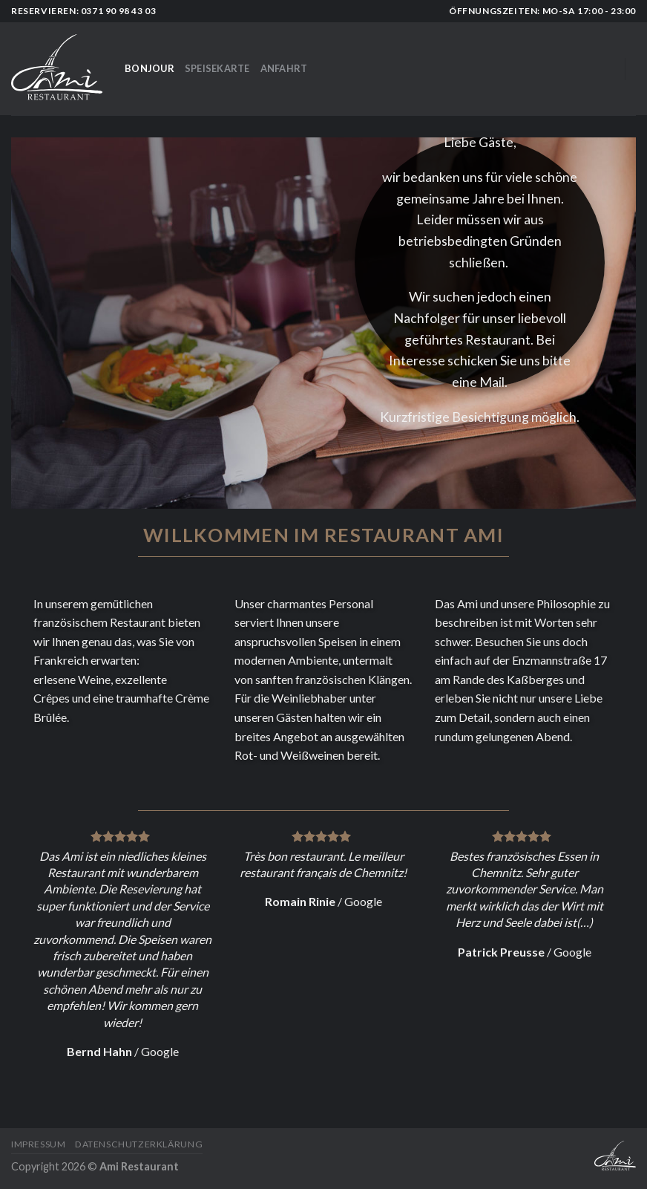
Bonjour (149, 68)
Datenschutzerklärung (139, 1144)
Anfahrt (284, 68)
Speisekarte (217, 68)
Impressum (38, 1144)
